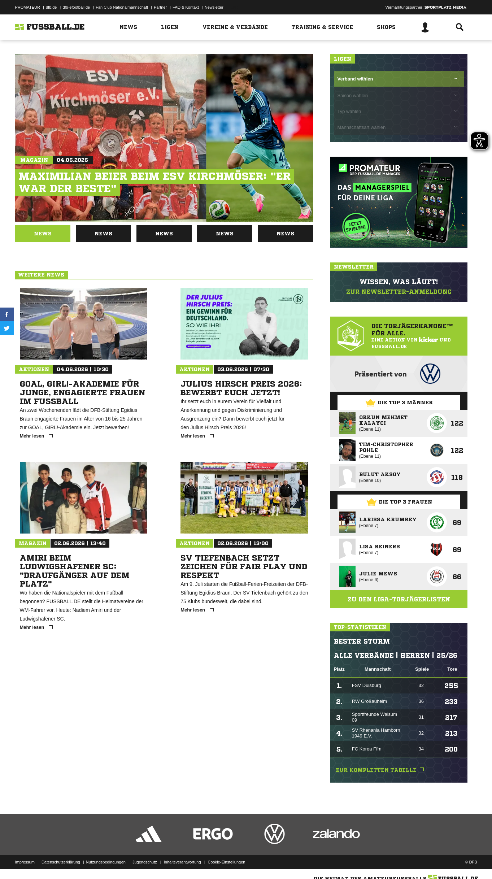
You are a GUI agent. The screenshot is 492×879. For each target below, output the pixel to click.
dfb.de (51, 7)
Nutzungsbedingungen (106, 862)
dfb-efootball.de (76, 7)
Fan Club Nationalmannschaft (122, 7)
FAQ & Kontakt (186, 7)
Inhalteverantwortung (182, 862)
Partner (160, 7)
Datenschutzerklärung (61, 862)
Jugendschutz (144, 862)
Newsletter (214, 7)
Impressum (25, 862)
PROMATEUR (27, 7)
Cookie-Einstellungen (226, 862)
